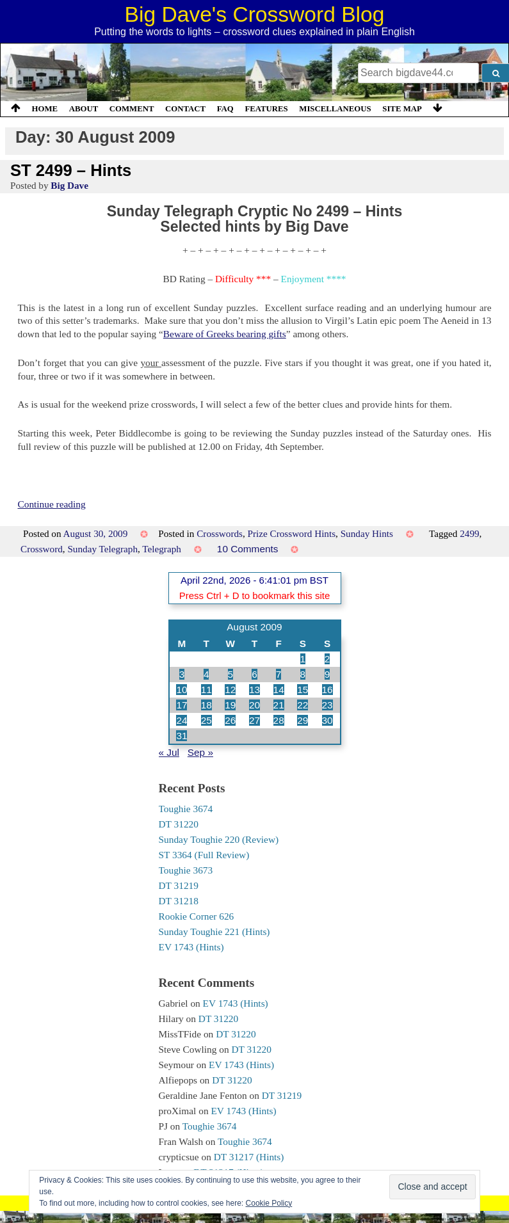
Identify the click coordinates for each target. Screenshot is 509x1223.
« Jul (169, 752)
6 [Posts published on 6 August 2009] (254, 674)
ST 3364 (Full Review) (204, 854)
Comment (131, 108)
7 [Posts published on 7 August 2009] (279, 674)
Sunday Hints (367, 533)
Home (45, 108)
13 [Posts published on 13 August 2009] (254, 689)
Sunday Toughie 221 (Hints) (214, 931)
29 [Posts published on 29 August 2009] (302, 720)
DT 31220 (178, 824)
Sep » (200, 752)
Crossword (41, 548)
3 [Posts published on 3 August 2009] (182, 674)
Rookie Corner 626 (196, 916)
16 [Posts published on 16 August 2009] (327, 689)
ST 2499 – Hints (70, 170)
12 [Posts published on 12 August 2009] (230, 689)
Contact (185, 108)
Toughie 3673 (186, 870)
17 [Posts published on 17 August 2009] (181, 704)
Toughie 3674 (186, 808)
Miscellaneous (335, 108)
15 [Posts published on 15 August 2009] (302, 689)
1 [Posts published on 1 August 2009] (303, 658)
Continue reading (51, 504)
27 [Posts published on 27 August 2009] (254, 720)
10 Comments (248, 548)
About (84, 108)
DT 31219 (178, 885)
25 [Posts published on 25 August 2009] (206, 720)
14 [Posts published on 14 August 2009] (278, 689)
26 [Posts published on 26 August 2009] (230, 720)
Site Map (402, 108)
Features (266, 108)
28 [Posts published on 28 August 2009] (278, 720)
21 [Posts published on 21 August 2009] (278, 704)
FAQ (225, 108)
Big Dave (69, 185)
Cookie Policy (269, 1203)
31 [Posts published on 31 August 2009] (181, 735)
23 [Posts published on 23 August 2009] (327, 704)
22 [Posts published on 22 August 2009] (302, 704)
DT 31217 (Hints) (249, 1156)
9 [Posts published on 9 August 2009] (327, 674)
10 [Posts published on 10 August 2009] (181, 689)
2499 (469, 533)
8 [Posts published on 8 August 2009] (303, 674)
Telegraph (161, 548)
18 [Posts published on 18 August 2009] (206, 704)
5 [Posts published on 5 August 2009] (231, 674)
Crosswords (220, 533)
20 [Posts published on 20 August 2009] (254, 704)
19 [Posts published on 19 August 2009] (230, 704)
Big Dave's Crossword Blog (255, 14)
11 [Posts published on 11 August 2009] (206, 689)
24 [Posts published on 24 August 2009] (181, 720)
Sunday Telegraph (102, 548)
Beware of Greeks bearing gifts (224, 333)
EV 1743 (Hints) (191, 946)
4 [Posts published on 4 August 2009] (206, 674)
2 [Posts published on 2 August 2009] (327, 658)
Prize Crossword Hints (292, 533)
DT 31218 (178, 900)
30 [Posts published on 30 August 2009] (327, 720)
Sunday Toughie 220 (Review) (219, 839)
